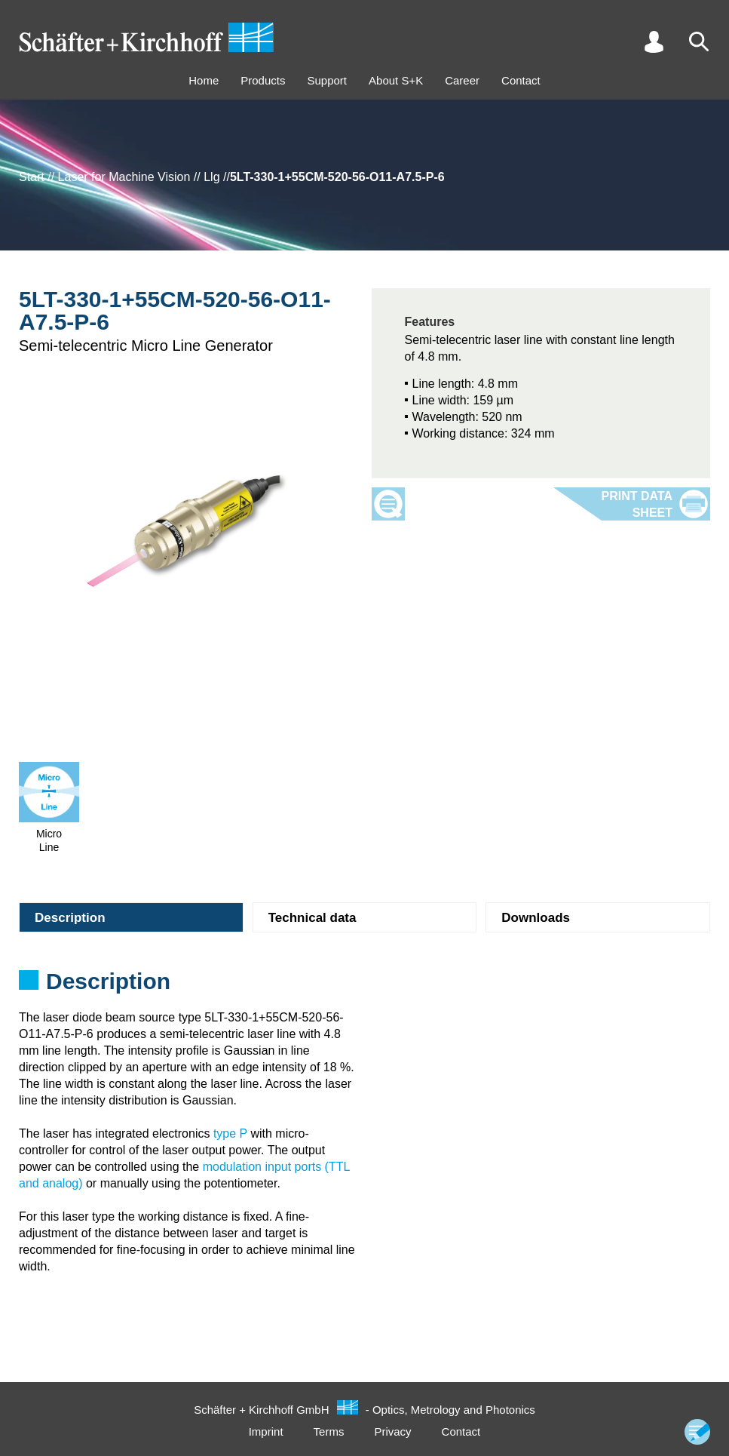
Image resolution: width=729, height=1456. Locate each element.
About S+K (396, 80)
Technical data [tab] (312, 918)
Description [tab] (70, 918)
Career (462, 80)
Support (327, 80)
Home (203, 80)
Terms (329, 1431)
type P (230, 1133)
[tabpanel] (364, 986)
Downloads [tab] (535, 918)
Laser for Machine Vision (124, 176)
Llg (211, 176)
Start (31, 176)
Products (262, 80)
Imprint (266, 1431)
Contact (521, 80)
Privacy (392, 1431)
